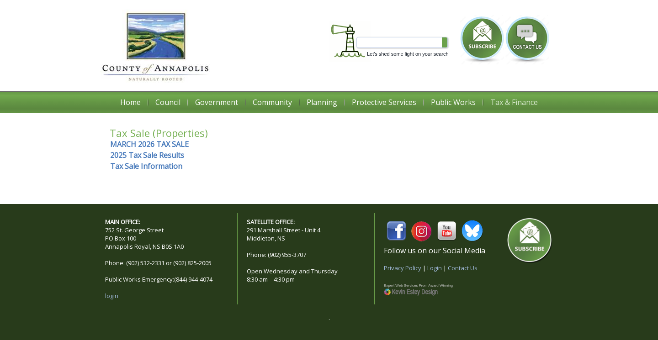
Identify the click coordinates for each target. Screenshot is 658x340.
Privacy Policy (402, 268)
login (111, 296)
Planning (322, 102)
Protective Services (384, 102)
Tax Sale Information (146, 166)
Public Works (453, 102)
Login (434, 268)
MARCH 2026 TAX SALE (149, 144)
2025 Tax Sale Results (147, 155)
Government (216, 102)
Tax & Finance (514, 102)
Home (130, 102)
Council (167, 102)
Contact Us (463, 268)
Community (272, 102)
